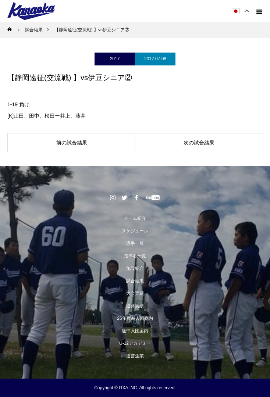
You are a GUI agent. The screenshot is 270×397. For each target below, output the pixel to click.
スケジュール (135, 230)
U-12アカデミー (135, 343)
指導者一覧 (135, 255)
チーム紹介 (135, 218)
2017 (115, 58)
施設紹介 (135, 268)
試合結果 (135, 280)
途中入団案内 (135, 330)
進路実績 (135, 305)
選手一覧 (135, 243)
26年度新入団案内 (135, 318)
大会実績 (135, 293)
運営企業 (135, 355)
